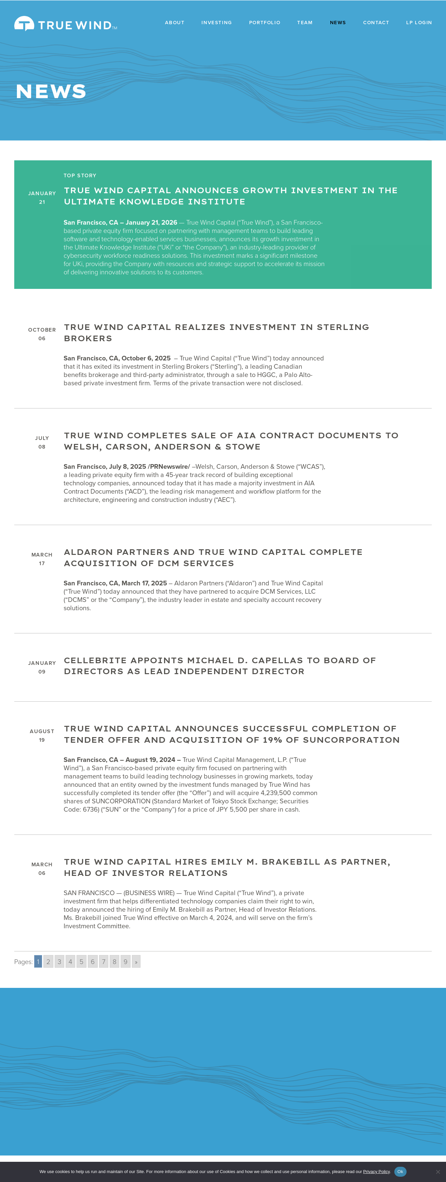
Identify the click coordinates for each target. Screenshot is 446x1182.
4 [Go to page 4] (70, 988)
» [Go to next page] (136, 988)
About (175, 22)
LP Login (419, 22)
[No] (437, 1171)
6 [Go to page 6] (93, 988)
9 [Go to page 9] (126, 988)
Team (305, 22)
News (338, 22)
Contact (376, 22)
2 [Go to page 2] (48, 988)
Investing (216, 22)
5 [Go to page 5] (82, 988)
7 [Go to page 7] (103, 988)
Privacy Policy (376, 1171)
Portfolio (264, 22)
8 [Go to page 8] (114, 988)
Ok (400, 1171)
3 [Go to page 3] (59, 988)
